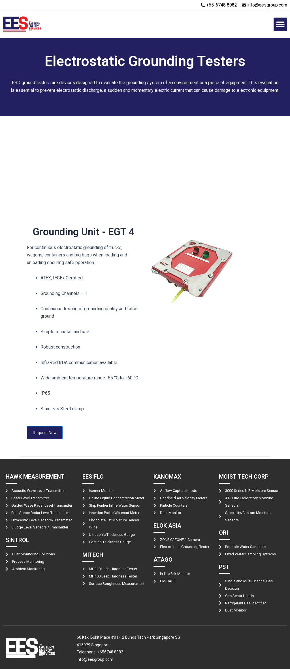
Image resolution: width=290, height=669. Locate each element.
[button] (280, 24)
